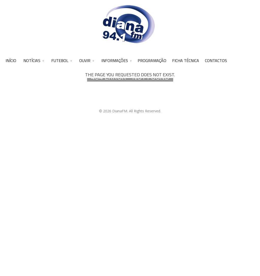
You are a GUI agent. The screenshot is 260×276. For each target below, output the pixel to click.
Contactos (216, 60)
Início (11, 60)
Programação (152, 60)
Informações (114, 60)
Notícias (31, 60)
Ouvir (84, 60)
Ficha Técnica (185, 60)
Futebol (59, 60)
